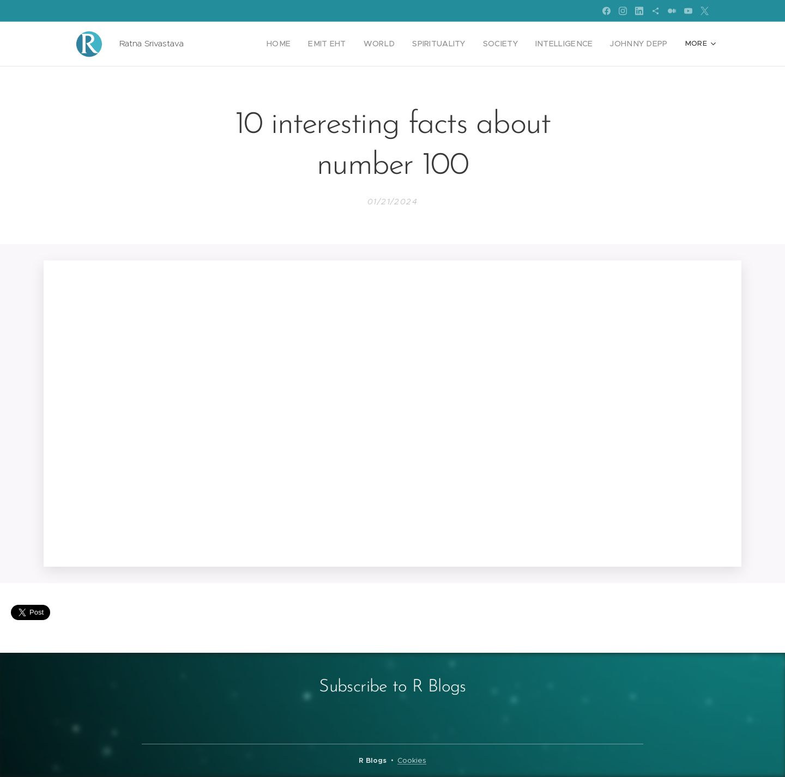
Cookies (411, 760)
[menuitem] (232, 44)
